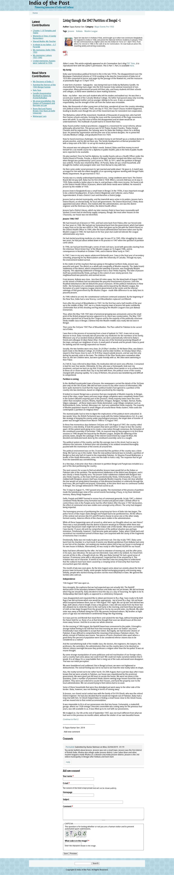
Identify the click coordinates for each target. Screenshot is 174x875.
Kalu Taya (37, 90)
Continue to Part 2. (71, 719)
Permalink (70, 747)
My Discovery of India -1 (43, 82)
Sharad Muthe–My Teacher (44, 42)
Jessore (71, 31)
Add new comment (72, 732)
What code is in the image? (77, 841)
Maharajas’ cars (39, 116)
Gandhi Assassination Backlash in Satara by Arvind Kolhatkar (42, 96)
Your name (68, 776)
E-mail (66, 783)
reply (68, 762)
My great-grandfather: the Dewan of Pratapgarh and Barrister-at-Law (44, 103)
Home (35, 13)
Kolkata (79, 31)
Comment (68, 807)
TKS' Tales (131, 64)
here (132, 66)
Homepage (67, 792)
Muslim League (91, 31)
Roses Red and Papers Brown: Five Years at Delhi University (44, 111)
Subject (66, 800)
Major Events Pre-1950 (104, 27)
